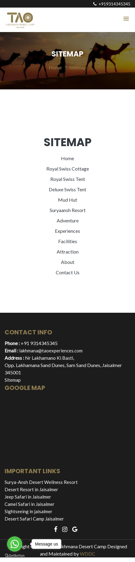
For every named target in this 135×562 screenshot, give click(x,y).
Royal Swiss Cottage (67, 168)
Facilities (67, 241)
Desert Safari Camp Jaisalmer (34, 518)
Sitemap (78, 67)
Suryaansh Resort (68, 210)
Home (55, 67)
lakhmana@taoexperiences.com (51, 350)
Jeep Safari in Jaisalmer (28, 496)
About (67, 262)
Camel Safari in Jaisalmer (30, 504)
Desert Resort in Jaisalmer (31, 489)
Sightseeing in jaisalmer (28, 511)
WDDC (87, 554)
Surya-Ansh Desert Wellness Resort (41, 482)
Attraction (68, 251)
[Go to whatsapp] (14, 544)
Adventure (68, 220)
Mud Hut (67, 200)
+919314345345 (111, 3)
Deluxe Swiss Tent (67, 189)
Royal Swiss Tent (67, 179)
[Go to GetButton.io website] (14, 556)
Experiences (67, 231)
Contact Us (68, 272)
